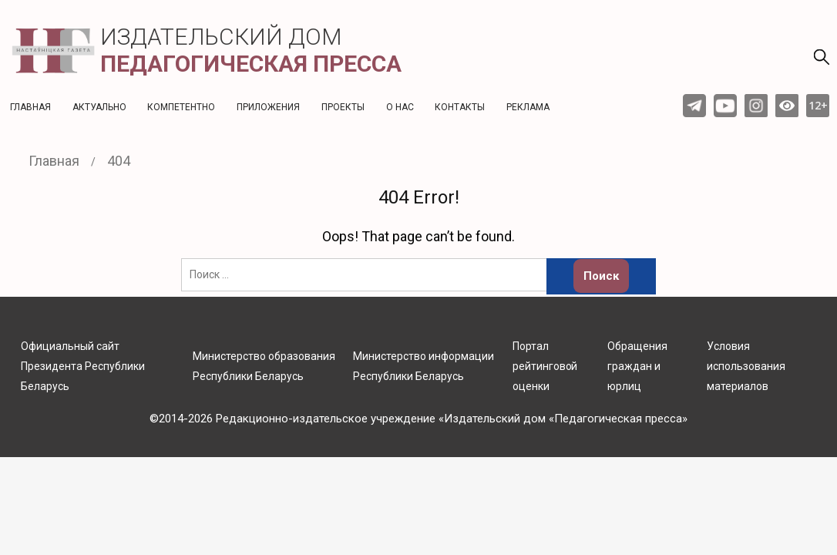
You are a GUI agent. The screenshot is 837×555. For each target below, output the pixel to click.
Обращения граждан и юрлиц (637, 366)
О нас (400, 107)
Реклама (528, 107)
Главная (30, 107)
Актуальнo (99, 107)
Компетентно (181, 107)
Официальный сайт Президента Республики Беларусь (83, 366)
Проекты (343, 107)
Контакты (460, 107)
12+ (818, 105)
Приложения (268, 107)
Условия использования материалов (746, 366)
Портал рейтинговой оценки (545, 366)
